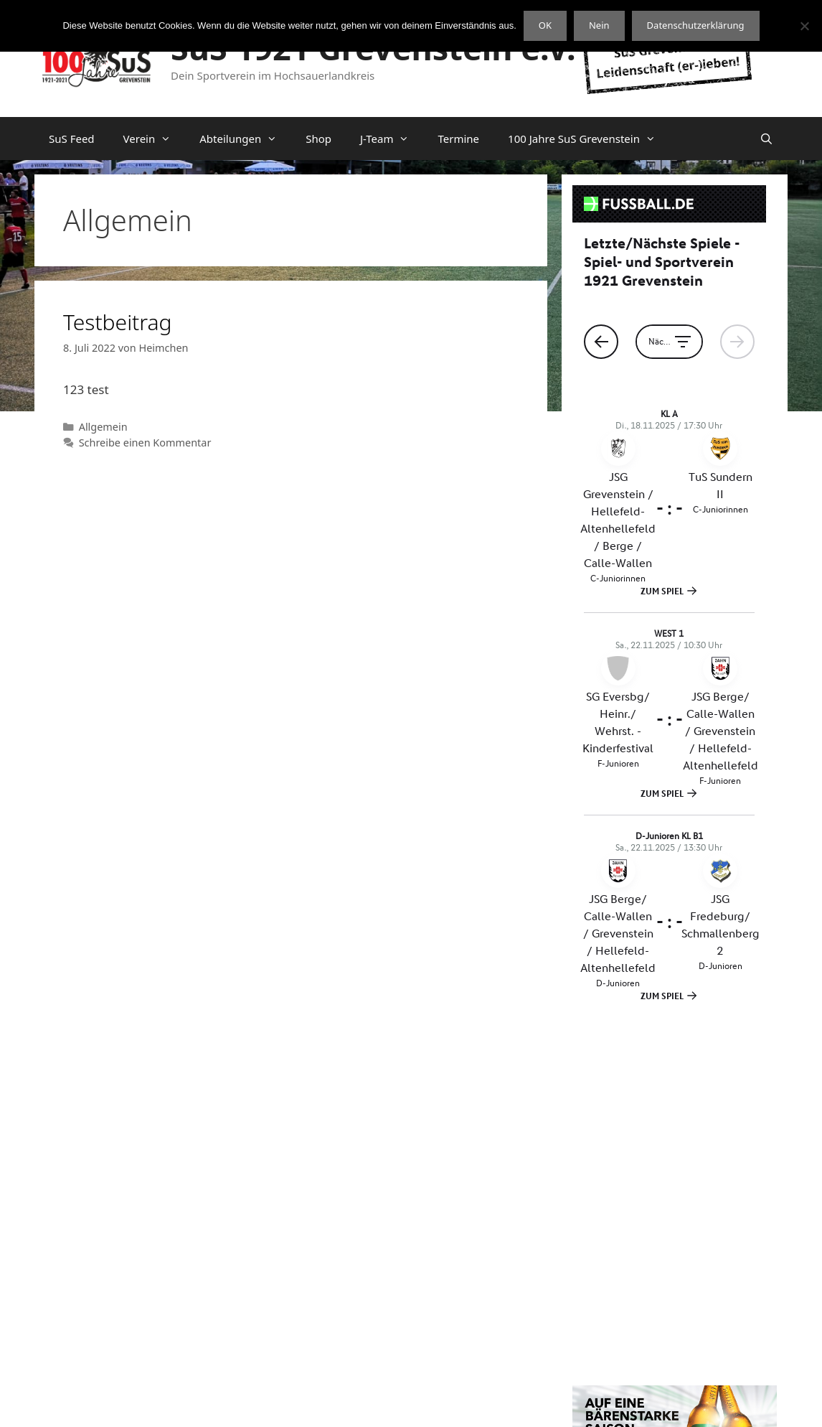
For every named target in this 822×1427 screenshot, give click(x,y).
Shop (318, 138)
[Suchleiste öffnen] (766, 138)
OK (545, 25)
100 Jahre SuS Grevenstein (589, 138)
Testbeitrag (117, 322)
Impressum (561, 1404)
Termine (458, 138)
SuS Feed (72, 138)
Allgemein (103, 427)
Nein (599, 25)
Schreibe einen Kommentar (145, 442)
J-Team (392, 138)
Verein (154, 138)
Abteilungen (245, 138)
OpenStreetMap (695, 1345)
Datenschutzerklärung (466, 1404)
